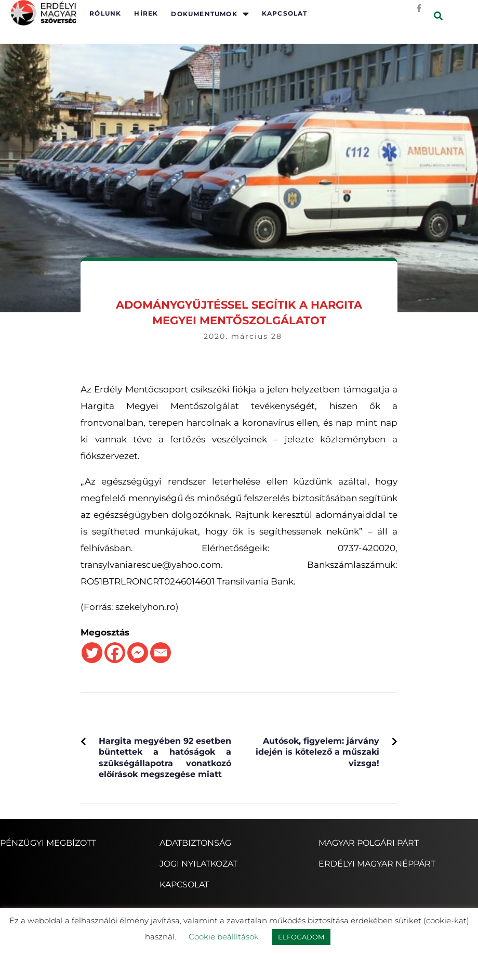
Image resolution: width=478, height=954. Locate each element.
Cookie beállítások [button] (224, 937)
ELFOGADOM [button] (301, 937)
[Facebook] (114, 652)
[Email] (160, 652)
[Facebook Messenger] (137, 652)
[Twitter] (92, 652)
